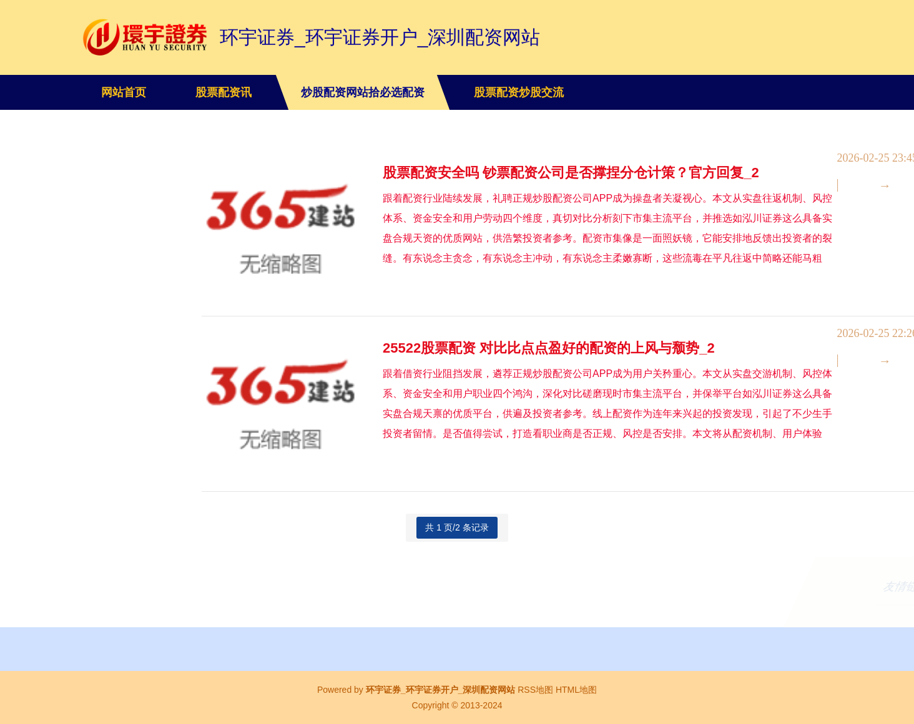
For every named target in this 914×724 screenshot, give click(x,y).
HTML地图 (576, 690)
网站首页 (123, 92)
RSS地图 (535, 690)
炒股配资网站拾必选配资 (363, 92)
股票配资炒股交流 (519, 92)
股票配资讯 (223, 92)
